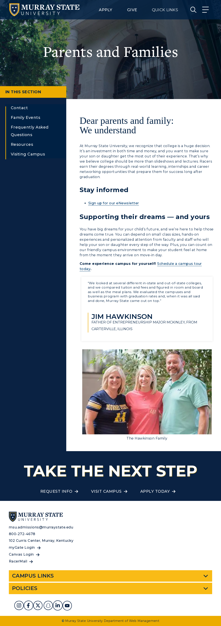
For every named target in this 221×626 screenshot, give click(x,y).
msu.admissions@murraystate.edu (41, 527)
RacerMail (18, 561)
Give (132, 10)
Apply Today (155, 491)
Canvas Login (21, 554)
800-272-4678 (22, 534)
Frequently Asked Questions (30, 131)
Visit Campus (106, 491)
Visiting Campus (28, 154)
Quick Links (165, 10)
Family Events (25, 117)
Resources (22, 144)
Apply (105, 10)
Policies (25, 588)
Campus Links (33, 576)
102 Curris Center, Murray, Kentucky (41, 541)
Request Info (56, 491)
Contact (19, 108)
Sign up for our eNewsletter (113, 203)
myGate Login (22, 547)
